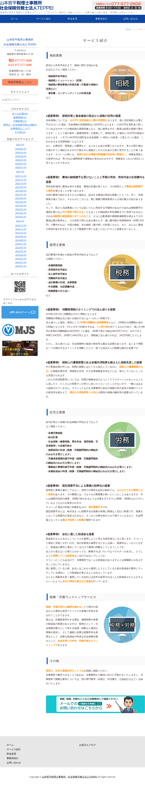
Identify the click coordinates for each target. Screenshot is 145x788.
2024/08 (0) (20, 240)
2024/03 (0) (20, 258)
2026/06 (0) (20, 149)
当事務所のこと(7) (20, 128)
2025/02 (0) (20, 213)
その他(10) (20, 132)
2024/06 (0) (20, 247)
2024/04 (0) (20, 255)
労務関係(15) (20, 121)
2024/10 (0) (20, 233)
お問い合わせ (130, 19)
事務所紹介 (101, 19)
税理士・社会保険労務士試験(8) (20, 125)
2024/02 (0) (20, 262)
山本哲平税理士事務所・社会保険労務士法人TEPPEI (69, 777)
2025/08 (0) (20, 191)
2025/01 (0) (20, 217)
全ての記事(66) (20, 113)
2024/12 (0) (20, 225)
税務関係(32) (20, 117)
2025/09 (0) (20, 187)
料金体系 (72, 19)
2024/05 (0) (20, 251)
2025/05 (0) (20, 202)
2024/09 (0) (20, 236)
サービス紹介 (43, 19)
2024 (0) (20, 221)
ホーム (14, 19)
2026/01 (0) (20, 167)
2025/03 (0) (20, 209)
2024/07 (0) (20, 244)
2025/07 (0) (20, 194)
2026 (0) (20, 144)
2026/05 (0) (20, 152)
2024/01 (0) (20, 266)
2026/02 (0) (20, 163)
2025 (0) (20, 171)
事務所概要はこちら (20, 82)
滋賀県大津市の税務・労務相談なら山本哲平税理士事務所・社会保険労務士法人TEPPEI (26, 5)
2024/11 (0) (20, 229)
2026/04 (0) (20, 156)
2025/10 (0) (20, 183)
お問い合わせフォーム (20, 312)
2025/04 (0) (20, 205)
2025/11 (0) (20, 180)
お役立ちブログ (11, 99)
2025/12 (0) (20, 176)
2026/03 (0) (20, 160)
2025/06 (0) (20, 198)
